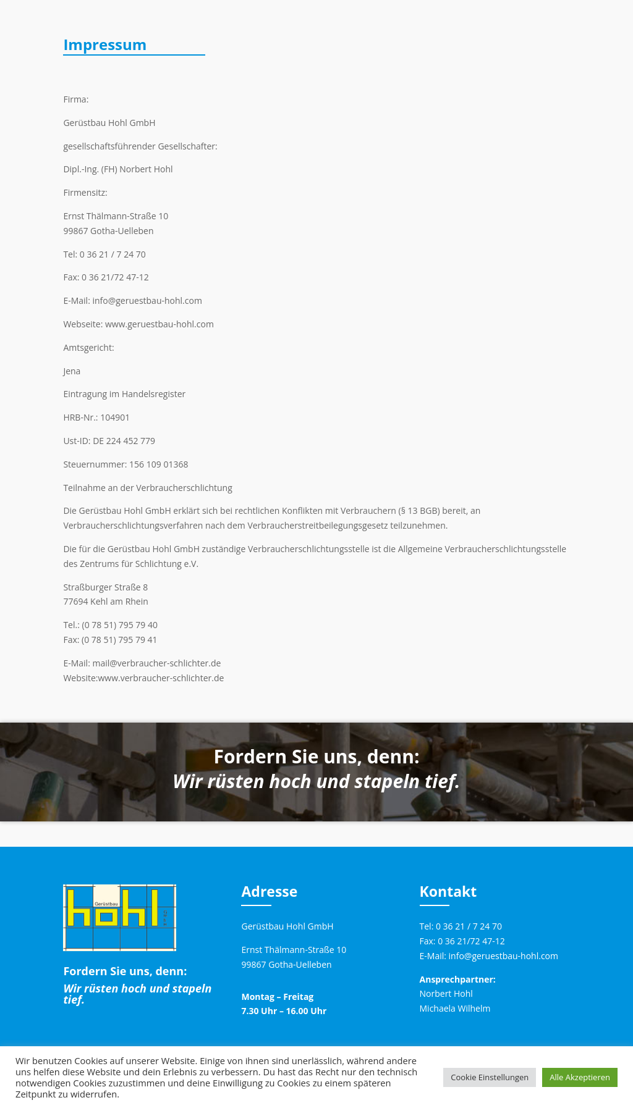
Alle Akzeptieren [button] (580, 1077)
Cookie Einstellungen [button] (490, 1077)
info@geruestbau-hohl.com (503, 956)
